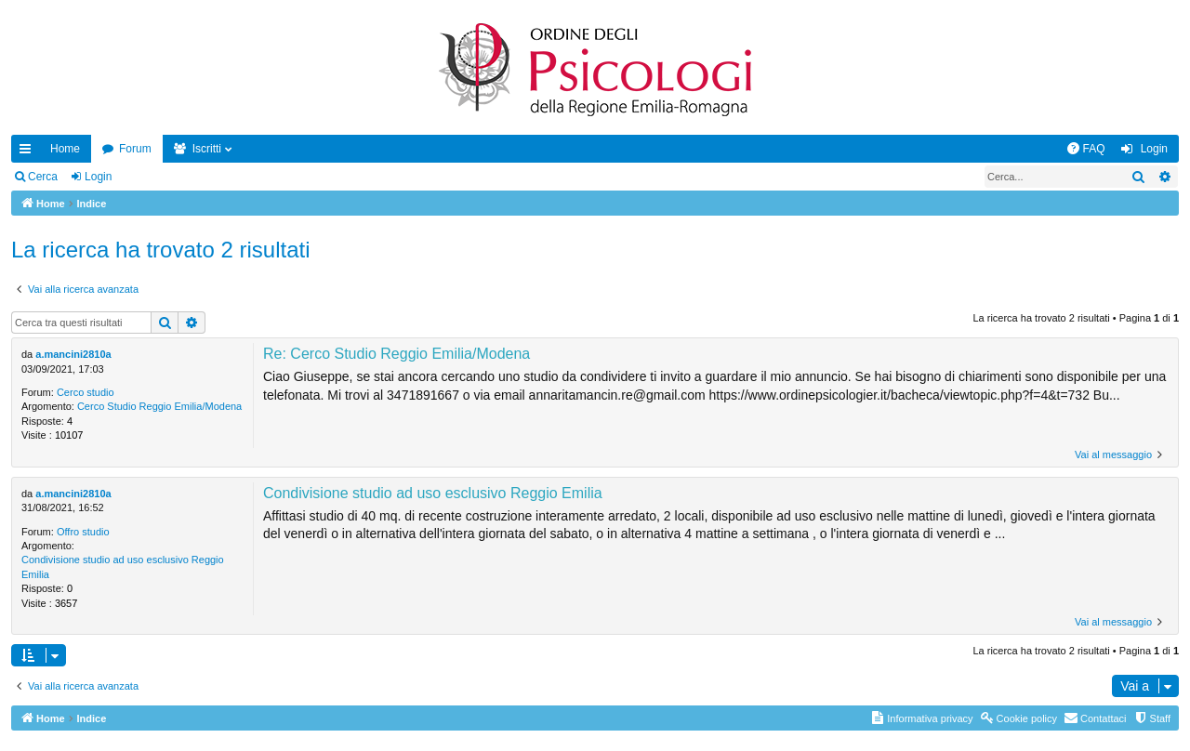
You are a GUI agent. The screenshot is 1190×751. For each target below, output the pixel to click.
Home (65, 148)
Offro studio (83, 531)
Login (98, 176)
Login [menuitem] (1154, 148)
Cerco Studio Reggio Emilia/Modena (159, 406)
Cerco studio (85, 392)
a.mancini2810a (73, 354)
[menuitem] (1086, 149)
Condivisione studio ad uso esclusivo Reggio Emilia (122, 566)
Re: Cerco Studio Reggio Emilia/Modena (396, 354)
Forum (135, 148)
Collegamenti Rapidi (29, 152)
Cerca (43, 176)
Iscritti (206, 148)
